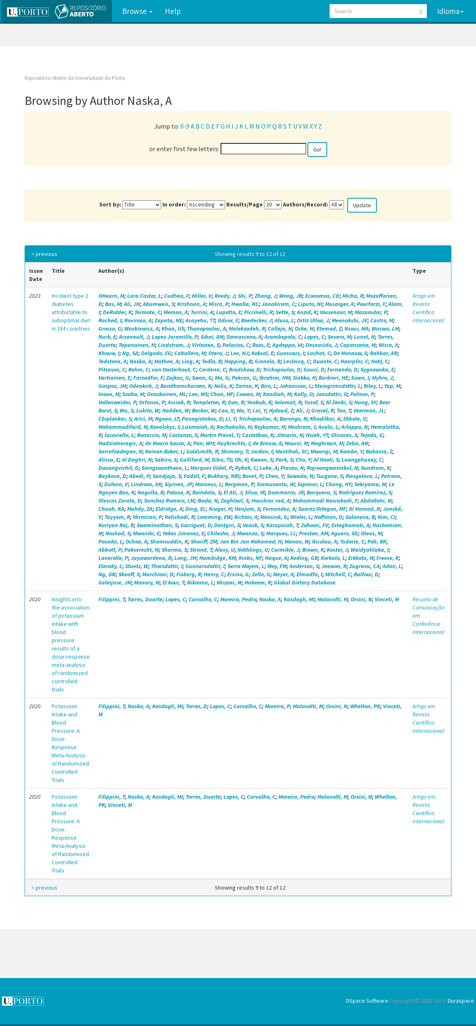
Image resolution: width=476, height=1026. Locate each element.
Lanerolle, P (113, 558)
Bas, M (113, 304)
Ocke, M (304, 328)
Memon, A (176, 312)
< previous (44, 254)
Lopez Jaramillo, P (175, 336)
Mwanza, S (250, 533)
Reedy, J (224, 295)
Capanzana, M (358, 345)
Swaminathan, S (157, 525)
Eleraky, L (110, 566)
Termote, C (147, 312)
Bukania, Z (379, 451)
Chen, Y (274, 476)
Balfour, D (366, 574)
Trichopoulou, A (258, 418)
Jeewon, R (333, 566)
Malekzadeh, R (247, 328)
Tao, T (344, 410)
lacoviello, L (119, 435)
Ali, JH (132, 304)
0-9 (184, 126)
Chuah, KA (111, 508)
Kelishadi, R (179, 517)
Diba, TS (222, 459)
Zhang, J (265, 295)
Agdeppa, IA (287, 345)
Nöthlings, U (252, 549)
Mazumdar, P (371, 312)
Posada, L (110, 541)
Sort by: (110, 204)
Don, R (236, 402)
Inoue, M (108, 394)
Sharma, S (174, 549)
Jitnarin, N (289, 435)
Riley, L (372, 386)
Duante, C (325, 361)
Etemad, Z (329, 328)
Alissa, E (108, 459)
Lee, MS (198, 394)
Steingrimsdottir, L (337, 386)
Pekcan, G (244, 377)
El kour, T (173, 582)
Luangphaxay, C (362, 459)
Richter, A (245, 517)
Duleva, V (116, 484)
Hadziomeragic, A (120, 443)
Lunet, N (364, 336)
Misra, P (218, 304)
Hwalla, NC (245, 304)
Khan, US (173, 328)
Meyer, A (283, 574)
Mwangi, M (323, 451)
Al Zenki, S (338, 402)
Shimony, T (234, 451)
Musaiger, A (339, 304)
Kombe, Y (351, 451)
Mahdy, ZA (140, 508)
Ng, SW (107, 574)
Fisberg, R (188, 574)
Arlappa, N (354, 426)
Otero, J (218, 353)
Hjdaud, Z (281, 410)
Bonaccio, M (151, 435)
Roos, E (260, 345)
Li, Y (230, 418)
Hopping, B (238, 361)
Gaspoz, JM (112, 386)
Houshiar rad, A (270, 500)
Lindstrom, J (173, 345)
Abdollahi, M (376, 500)
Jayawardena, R (151, 558)
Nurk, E (107, 336)
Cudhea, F (176, 295)
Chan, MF (221, 394)
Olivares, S (344, 435)
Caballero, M (189, 353)
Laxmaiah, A (198, 426)
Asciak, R (179, 402)
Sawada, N (300, 476)
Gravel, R (322, 410)
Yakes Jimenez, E (183, 533)
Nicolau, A (324, 541)
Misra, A (388, 345)
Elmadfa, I (309, 574)
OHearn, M (111, 295)
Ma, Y (243, 410)
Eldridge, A (168, 508)
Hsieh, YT (317, 435)
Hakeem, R (257, 582)
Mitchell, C (338, 574)
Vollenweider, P (117, 402)
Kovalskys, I (164, 426)
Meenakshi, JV (349, 320)
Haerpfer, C (354, 361)
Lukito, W (147, 410)
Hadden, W (175, 410)
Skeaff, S (128, 574)
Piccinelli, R (258, 312)
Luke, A (269, 467)
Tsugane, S (329, 476)
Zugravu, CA (364, 566)
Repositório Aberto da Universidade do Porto (75, 78)
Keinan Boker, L (164, 451)
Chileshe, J (220, 533)
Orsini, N (361, 599)
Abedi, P (139, 476)
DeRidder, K (117, 312)
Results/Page (244, 204)
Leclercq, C (296, 361)
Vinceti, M (387, 599)
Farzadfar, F (148, 377)
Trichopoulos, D (282, 369)
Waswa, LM (385, 328)
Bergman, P (239, 484)
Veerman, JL (368, 410)
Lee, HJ (239, 353)
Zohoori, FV (314, 525)
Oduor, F (228, 320)
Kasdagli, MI (299, 599)
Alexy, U (225, 549)
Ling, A (190, 361)
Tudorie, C (352, 541)
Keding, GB (304, 558)
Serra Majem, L (246, 566)
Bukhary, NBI (223, 476)
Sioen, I (360, 377)
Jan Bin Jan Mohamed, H (251, 541)
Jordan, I (262, 451)
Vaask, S (253, 525)
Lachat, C (318, 353)
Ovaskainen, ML (166, 394)
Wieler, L (300, 517)
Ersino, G (238, 574)
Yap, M (392, 386)
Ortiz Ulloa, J (313, 320)
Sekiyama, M (370, 484)
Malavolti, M (332, 599)
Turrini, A (202, 312)
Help (172, 11)
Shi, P (245, 295)
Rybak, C (246, 467)
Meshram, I (301, 426)
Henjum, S (247, 508)
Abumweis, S (158, 304)
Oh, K (241, 459)
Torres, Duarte (145, 599)
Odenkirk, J (143, 386)
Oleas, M (371, 533)
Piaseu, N (292, 467)
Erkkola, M (361, 558)
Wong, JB (290, 295)
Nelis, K (223, 386)
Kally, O (303, 394)
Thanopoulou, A (206, 328)
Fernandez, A (279, 508)
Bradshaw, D (244, 369)
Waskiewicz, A (141, 328)
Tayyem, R (117, 517)
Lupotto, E (228, 312)
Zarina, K (246, 386)
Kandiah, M (277, 394)
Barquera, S (321, 492)
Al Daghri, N (137, 459)
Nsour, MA (356, 328)
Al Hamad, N (364, 508)
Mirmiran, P (147, 517)
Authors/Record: (305, 204)
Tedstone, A (112, 361)
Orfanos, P (152, 402)
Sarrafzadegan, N (120, 451)
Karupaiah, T (282, 525)
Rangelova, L (362, 476)
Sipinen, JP (178, 484)
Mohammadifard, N (122, 426)
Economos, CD (322, 295)
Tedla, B (211, 361)
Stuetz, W (136, 566)
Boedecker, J (256, 320)
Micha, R (352, 295)
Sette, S (285, 312)
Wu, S (126, 410)
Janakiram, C (278, 304)
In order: (174, 204)
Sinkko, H (304, 377)
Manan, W (297, 541)
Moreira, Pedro (238, 599)
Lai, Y (259, 410)
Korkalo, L (333, 558)
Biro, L (268, 386)
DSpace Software (367, 1000)
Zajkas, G (177, 377)
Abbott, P (109, 549)
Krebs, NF (250, 558)
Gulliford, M (194, 459)
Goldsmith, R (202, 451)
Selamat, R (287, 402)
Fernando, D (342, 369)
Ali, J (302, 410)
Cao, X (226, 410)
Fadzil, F (194, 476)
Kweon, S (262, 459)
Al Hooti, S (326, 459)
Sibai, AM (211, 336)
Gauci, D (313, 369)
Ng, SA (130, 353)
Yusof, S (313, 402)
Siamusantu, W (275, 484)
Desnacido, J (321, 345)
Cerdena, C (212, 369)
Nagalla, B (150, 492)
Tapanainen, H (136, 345)
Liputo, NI (310, 304)
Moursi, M (296, 443)
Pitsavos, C (111, 369)
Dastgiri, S (227, 525)
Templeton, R (209, 402)
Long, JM (185, 558)
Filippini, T (111, 599)
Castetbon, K (257, 435)
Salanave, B (360, 517)
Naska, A (140, 361)
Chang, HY (338, 484)
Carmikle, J (285, 549)
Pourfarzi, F (371, 304)
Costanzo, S (183, 435)
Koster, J (337, 549)
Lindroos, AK (146, 484)
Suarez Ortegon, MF (322, 508)
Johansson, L (295, 386)
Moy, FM (277, 566)
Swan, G (202, 377)
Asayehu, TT (200, 320)
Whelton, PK (365, 706)
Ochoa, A (136, 541)
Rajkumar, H (269, 426)
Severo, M (339, 336)
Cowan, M (248, 394)
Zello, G (261, 574)
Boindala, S (206, 492)
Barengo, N (293, 418)
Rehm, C (138, 369)
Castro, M (381, 320)
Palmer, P (362, 394)
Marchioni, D (157, 574)
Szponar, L (310, 484)
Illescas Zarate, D (119, 500)
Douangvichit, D (118, 467)
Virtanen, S (205, 345)
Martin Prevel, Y (219, 435)
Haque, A (276, 558)
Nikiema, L (200, 582)
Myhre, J (382, 377)
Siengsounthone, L (164, 467)
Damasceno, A (244, 336)
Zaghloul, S (234, 500)
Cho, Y (303, 459)
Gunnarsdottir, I (205, 566)
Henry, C (214, 574)
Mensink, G (273, 517)
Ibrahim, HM (274, 377)
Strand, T (201, 549)
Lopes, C (314, 336)
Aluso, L (284, 320)
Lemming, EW (214, 517)
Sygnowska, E (377, 369)
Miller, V (202, 295)
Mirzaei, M (228, 582)
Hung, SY (365, 402)
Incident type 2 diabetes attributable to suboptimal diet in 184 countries (71, 312)
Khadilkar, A (325, 418)
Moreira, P (277, 706)
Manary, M (146, 582)
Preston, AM (313, 533)
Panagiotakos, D (202, 418)
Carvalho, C (203, 599)
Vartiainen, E (114, 377)
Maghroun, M (327, 443)
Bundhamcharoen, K (185, 386)
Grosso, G (109, 328)
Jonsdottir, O (331, 394)
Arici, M (143, 418)
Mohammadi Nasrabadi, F (325, 500)
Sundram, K (375, 467)
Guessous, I (290, 353)
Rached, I (109, 320)
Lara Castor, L (144, 295)
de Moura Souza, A (167, 443)
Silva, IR (255, 492)
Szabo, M (133, 394)
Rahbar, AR (383, 353)
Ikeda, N (207, 500)
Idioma (450, 11)
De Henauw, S (350, 353)
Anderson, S (304, 566)
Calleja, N (280, 328)
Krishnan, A (191, 304)
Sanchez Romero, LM (169, 500)
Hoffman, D (328, 517)
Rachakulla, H (233, 426)
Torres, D (196, 706)
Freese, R (387, 558)
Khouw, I (108, 353)
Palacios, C (235, 345)
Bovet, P (252, 476)
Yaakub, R (259, 402)
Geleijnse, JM (114, 582)
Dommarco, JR (286, 492)
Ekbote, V (354, 418)
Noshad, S (117, 533)
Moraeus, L (208, 484)
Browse (136, 11)
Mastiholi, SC (291, 451)
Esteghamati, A (350, 525)
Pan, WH (203, 443)
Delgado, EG (156, 353)
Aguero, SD (344, 533)
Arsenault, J (134, 336)
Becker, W (203, 410)
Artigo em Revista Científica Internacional (428, 308)
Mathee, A (166, 361)
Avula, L (328, 426)
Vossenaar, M (336, 312)
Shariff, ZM (204, 541)
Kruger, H (220, 508)
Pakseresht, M (141, 549)
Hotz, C (379, 361)
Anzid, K (307, 312)
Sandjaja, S (167, 476)
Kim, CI (386, 517)
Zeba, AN (357, 443)
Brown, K (313, 549)
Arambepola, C (282, 336)
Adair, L (392, 566)
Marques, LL (281, 533)
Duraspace (461, 1000)
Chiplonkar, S (114, 418)
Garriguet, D (195, 525)
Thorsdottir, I (166, 566)
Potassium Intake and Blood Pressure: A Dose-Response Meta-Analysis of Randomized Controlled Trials (70, 743)
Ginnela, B (267, 361)
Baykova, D (112, 476)
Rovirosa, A (138, 320)
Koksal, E (262, 353)
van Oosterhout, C (174, 369)
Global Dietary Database (304, 582)
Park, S (284, 459)
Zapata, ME (168, 320)
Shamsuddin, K (169, 541)
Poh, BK (376, 541)
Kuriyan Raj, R (116, 525)
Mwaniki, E (146, 533)
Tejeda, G (371, 435)
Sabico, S (166, 459)
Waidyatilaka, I (370, 549)
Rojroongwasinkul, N (332, 467)
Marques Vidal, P (211, 467)
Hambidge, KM (217, 558)
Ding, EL (195, 508)
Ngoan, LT (167, 418)
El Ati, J (232, 492)
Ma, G (222, 377)
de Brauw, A (267, 443)
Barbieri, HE (333, 377)
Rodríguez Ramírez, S (365, 492)
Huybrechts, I (233, 443)
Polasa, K (177, 492)
